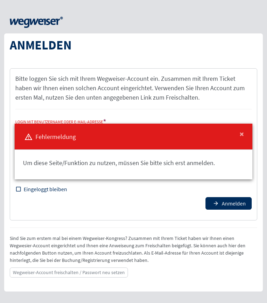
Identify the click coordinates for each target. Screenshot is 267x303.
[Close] (242, 134)
